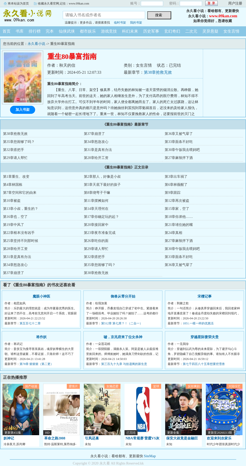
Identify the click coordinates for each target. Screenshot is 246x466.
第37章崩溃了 (94, 134)
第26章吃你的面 (96, 241)
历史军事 (151, 31)
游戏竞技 (109, 31)
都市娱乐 (88, 31)
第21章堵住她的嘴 (179, 225)
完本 (50, 31)
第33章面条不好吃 (179, 142)
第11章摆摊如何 (96, 201)
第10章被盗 (12, 201)
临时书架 (120, 22)
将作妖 (41, 337)
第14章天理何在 (96, 209)
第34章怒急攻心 (96, 142)
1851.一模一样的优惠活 (198, 323)
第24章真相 (173, 233)
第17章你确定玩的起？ (101, 217)
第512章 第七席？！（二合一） (122, 323)
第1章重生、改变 (16, 176)
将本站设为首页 (18, 3)
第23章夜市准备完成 (99, 233)
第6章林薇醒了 (176, 185)
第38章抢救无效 (158, 72)
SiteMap (150, 456)
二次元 (191, 31)
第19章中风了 (13, 225)
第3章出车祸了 (176, 176)
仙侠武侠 (67, 31)
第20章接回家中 (96, 225)
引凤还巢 (92, 438)
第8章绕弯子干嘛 (97, 193)
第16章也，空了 (15, 217)
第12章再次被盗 (177, 201)
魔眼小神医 (41, 296)
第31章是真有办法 (98, 150)
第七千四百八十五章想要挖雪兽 (204, 364)
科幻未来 (130, 31)
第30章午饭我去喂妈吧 (182, 150)
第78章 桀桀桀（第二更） (36, 364)
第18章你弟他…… (179, 217)
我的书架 (136, 22)
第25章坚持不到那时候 (20, 241)
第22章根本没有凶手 (19, 233)
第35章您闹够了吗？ (19, 142)
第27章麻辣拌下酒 (179, 158)
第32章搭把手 (13, 150)
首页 (7, 31)
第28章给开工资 (96, 158)
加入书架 (23, 110)
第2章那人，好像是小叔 (102, 176)
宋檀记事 (205, 296)
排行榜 (35, 31)
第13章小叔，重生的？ (20, 209)
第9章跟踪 (172, 193)
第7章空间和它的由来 (19, 193)
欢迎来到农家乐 (219, 438)
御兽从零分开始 (123, 296)
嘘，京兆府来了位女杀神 (123, 337)
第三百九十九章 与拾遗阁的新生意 (124, 364)
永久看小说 (27, 16)
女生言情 (231, 31)
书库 (20, 31)
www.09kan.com (223, 16)
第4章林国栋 (12, 185)
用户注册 (235, 3)
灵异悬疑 (210, 31)
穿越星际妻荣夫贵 (205, 337)
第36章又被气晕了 (179, 134)
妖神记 (9, 438)
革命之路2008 (54, 438)
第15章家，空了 (177, 209)
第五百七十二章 (30, 323)
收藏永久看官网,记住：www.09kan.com (63, 3)
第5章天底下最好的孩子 (102, 185)
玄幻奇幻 (172, 31)
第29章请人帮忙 (15, 158)
